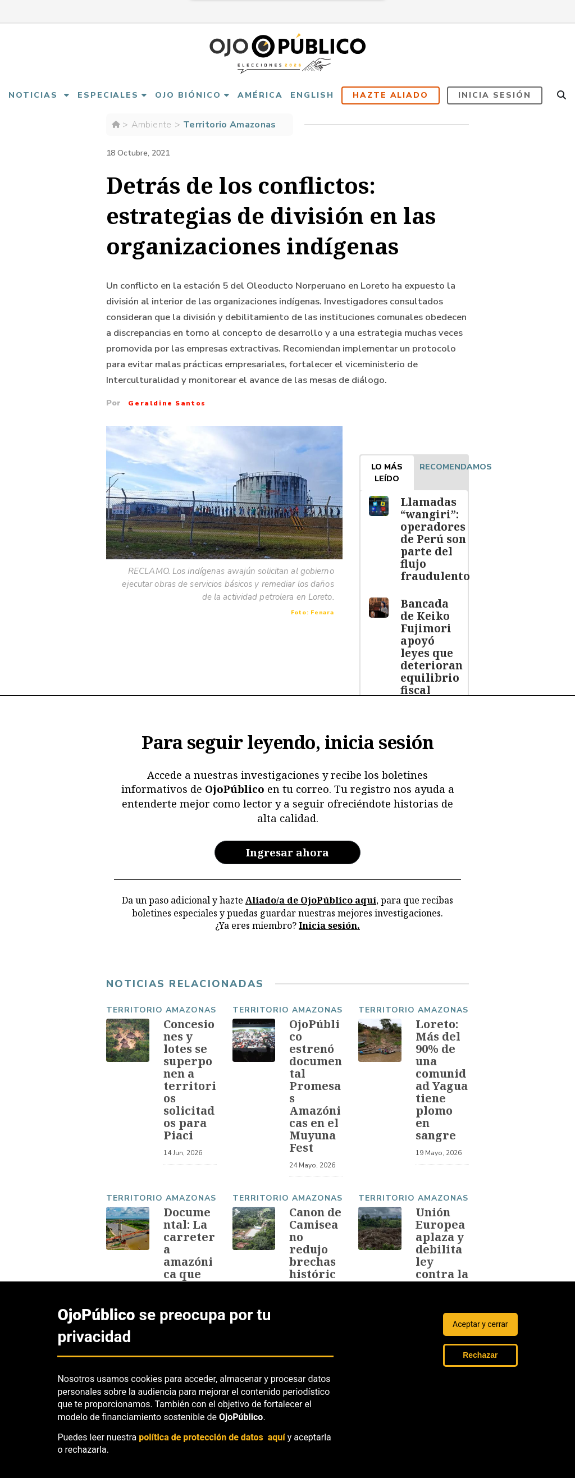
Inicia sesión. (329, 925)
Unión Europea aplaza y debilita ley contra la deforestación (442, 1257)
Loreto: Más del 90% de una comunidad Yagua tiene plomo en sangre (442, 1082)
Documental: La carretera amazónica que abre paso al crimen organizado (189, 1276)
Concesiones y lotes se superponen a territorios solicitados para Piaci (189, 1082)
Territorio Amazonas (229, 124)
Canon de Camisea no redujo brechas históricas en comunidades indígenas (315, 1276)
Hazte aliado (391, 95)
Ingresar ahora (287, 852)
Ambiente (151, 124)
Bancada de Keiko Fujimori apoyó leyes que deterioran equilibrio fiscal (431, 646)
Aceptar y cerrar (480, 1324)
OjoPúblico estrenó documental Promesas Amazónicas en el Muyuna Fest (315, 1088)
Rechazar (480, 1355)
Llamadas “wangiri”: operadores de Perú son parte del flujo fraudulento (434, 538)
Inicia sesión (494, 95)
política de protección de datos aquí (212, 1437)
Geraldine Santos (167, 403)
